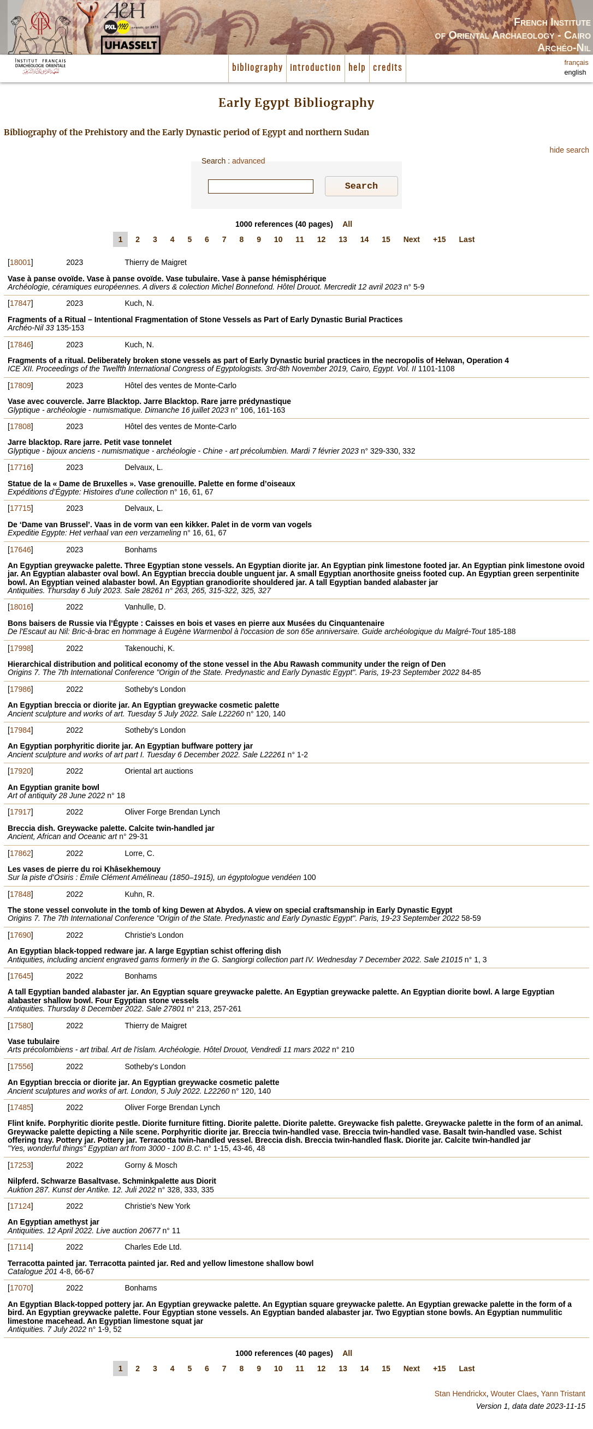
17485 (20, 1109)
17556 (20, 1068)
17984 (20, 731)
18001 (20, 264)
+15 (439, 241)
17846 (20, 346)
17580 (20, 1027)
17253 (20, 1166)
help (357, 68)
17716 (20, 469)
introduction (315, 68)
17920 (20, 772)
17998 (20, 650)
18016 (20, 608)
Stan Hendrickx (461, 1395)
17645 (20, 977)
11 (299, 241)
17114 (20, 1248)
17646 (20, 551)
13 (343, 241)
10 (278, 241)
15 (386, 241)
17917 (20, 813)
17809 (20, 387)
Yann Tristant (563, 1395)
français (577, 63)
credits (387, 68)
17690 (20, 936)
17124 (20, 1207)
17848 (20, 895)
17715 (20, 509)
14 (364, 241)
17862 (20, 855)
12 (321, 241)
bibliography (257, 68)
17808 (20, 428)
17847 (20, 304)
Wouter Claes (513, 1395)
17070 (20, 1289)
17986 (20, 690)
